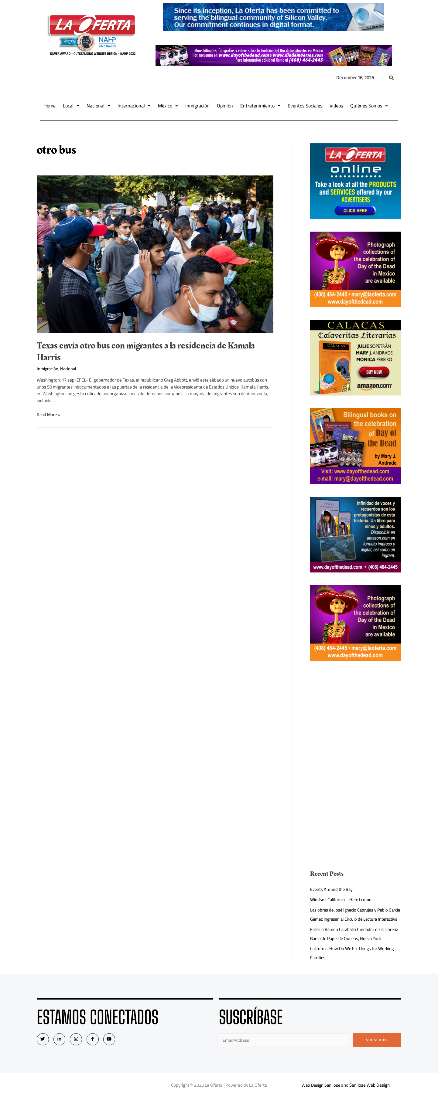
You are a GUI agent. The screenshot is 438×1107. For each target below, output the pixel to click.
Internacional (134, 105)
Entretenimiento (260, 105)
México (168, 105)
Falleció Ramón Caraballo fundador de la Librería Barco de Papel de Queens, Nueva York (354, 943)
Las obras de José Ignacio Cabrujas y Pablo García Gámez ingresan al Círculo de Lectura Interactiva (352, 918)
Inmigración (197, 105)
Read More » (49, 414)
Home (49, 105)
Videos (336, 105)
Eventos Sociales (305, 105)
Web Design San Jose (321, 1094)
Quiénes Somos (369, 105)
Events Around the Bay (332, 889)
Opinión (225, 105)
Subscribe (377, 1049)
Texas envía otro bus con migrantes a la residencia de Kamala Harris (146, 351)
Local (71, 105)
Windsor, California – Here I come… (343, 899)
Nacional (98, 105)
